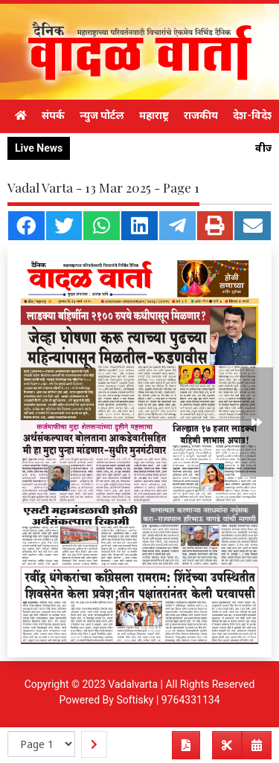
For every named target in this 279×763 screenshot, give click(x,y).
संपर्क (53, 115)
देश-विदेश (254, 115)
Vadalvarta (133, 684)
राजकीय (201, 115)
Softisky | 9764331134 (167, 700)
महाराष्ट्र (154, 115)
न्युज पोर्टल (102, 115)
